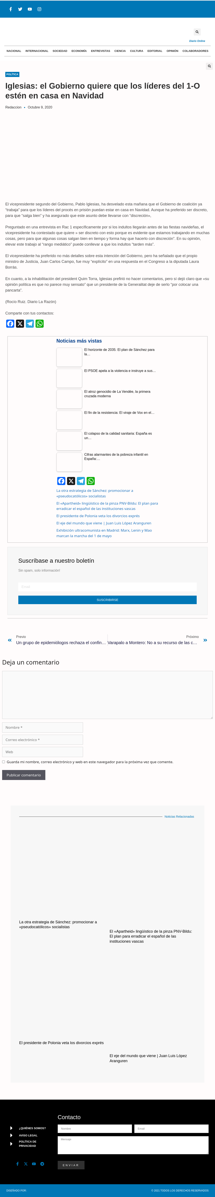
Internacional (37, 51)
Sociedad (60, 51)
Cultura (136, 51)
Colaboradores (195, 51)
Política (12, 74)
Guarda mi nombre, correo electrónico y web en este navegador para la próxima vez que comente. (90, 761)
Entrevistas (100, 51)
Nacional (14, 51)
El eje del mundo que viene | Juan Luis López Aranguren (103, 523)
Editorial (155, 51)
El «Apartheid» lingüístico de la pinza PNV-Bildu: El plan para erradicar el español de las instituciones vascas (151, 936)
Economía (79, 51)
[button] (197, 32)
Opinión (172, 51)
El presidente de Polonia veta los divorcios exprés (98, 515)
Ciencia (120, 51)
